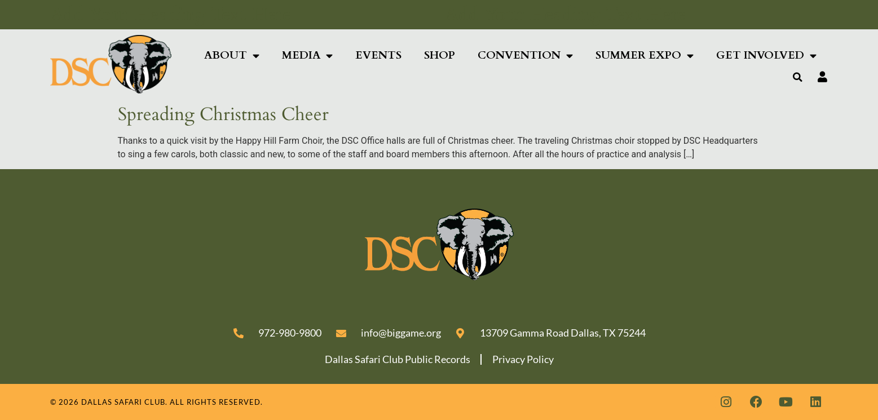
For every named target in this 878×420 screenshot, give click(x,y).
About (231, 56)
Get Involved (766, 56)
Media (307, 56)
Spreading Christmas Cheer (223, 114)
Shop (439, 55)
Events (378, 55)
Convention (525, 56)
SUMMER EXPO (644, 56)
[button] (797, 77)
